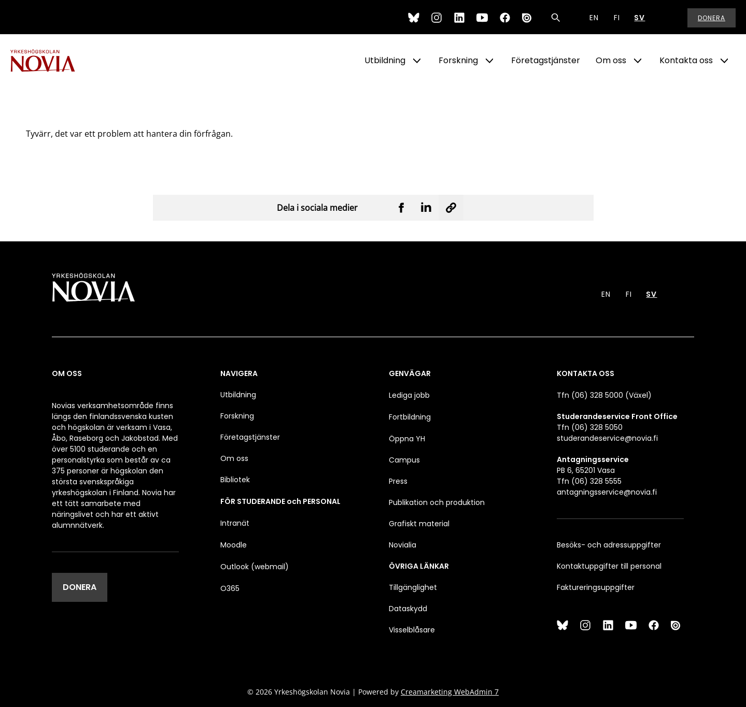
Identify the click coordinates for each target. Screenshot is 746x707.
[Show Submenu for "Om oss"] (637, 60)
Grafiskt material (419, 523)
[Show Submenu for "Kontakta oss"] (724, 60)
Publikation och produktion (437, 502)
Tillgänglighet (413, 587)
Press (398, 481)
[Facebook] (505, 17)
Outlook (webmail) (254, 566)
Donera (711, 17)
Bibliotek (235, 479)
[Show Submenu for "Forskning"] (489, 60)
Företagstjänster (545, 60)
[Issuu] (527, 17)
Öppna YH (407, 439)
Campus (404, 460)
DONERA (79, 587)
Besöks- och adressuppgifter (609, 545)
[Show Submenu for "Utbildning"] (416, 60)
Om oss (611, 60)
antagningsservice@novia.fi (607, 492)
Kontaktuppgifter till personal (609, 566)
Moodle (233, 545)
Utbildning (384, 60)
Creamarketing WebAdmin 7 (450, 692)
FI (617, 17)
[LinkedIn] (459, 17)
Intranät (234, 523)
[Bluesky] (413, 17)
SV (639, 17)
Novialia (402, 545)
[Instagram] (436, 17)
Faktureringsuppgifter (596, 587)
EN (594, 17)
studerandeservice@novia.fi (607, 438)
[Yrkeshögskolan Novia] (51, 60)
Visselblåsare (412, 630)
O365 (230, 588)
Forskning (458, 60)
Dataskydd (408, 608)
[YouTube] (482, 17)
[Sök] (555, 17)
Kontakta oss (686, 60)
